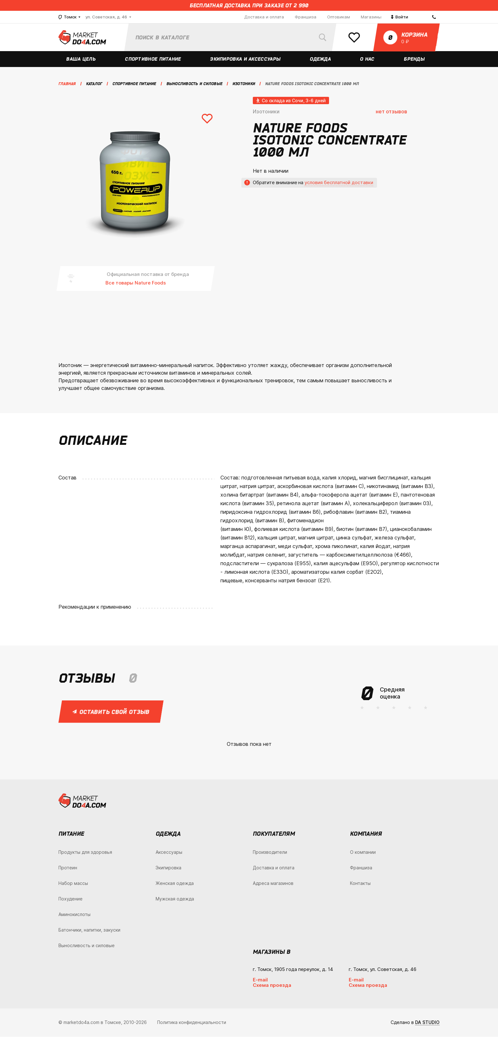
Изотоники (266, 112)
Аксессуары (169, 853)
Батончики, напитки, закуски (89, 930)
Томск (67, 17)
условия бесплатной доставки (339, 183)
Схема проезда (272, 986)
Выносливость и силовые (86, 946)
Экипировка (168, 868)
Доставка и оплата (264, 16)
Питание (71, 834)
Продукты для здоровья (85, 853)
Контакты (360, 884)
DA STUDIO (427, 1023)
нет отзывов (391, 112)
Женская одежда (175, 884)
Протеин (67, 868)
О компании (363, 853)
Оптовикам (338, 16)
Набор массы (73, 884)
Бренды (415, 60)
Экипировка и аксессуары (245, 60)
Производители (270, 853)
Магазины (371, 16)
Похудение (70, 899)
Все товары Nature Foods (135, 283)
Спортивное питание (153, 60)
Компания (366, 834)
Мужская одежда (175, 899)
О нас (367, 60)
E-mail (260, 980)
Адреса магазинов (273, 884)
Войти (399, 16)
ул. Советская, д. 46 (106, 16)
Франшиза (305, 16)
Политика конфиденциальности (191, 1023)
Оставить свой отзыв (111, 712)
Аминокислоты (74, 915)
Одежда (321, 60)
